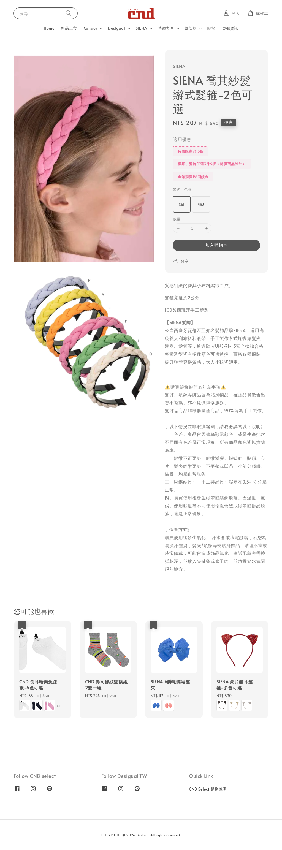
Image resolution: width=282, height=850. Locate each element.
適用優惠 (182, 139)
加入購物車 (216, 245)
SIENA (141, 28)
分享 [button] (181, 261)
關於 (211, 28)
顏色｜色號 (182, 189)
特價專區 (166, 28)
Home (49, 28)
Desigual (116, 28)
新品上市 (69, 28)
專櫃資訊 (230, 28)
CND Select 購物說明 (208, 789)
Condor (90, 28)
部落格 (191, 28)
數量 (176, 218)
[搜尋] (68, 13)
